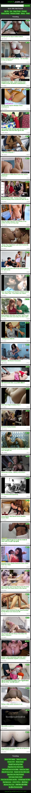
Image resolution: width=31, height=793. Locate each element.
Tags (10, 791)
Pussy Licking (5, 13)
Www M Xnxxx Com (7, 772)
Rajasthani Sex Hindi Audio (15, 767)
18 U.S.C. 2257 (22, 791)
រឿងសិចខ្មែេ (25, 782)
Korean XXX (11, 762)
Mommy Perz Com (9, 784)
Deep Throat (16, 11)
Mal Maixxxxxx (7, 782)
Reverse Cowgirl (15, 13)
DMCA (15, 791)
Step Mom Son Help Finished (15, 774)
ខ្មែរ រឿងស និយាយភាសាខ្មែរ (15, 787)
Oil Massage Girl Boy (24, 779)
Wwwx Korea (19, 762)
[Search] (12, 5)
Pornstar (24, 11)
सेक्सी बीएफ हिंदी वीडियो (21, 784)
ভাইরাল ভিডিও (16, 782)
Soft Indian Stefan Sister (15, 777)
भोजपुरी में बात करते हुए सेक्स (15, 764)
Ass (11, 11)
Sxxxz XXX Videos (10, 759)
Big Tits (7, 11)
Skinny (23, 13)
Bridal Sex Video (24, 769)
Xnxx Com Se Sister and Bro (9, 779)
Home (6, 791)
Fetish (28, 13)
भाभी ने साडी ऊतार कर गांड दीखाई (10, 769)
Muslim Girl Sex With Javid (21, 772)
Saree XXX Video (21, 759)
